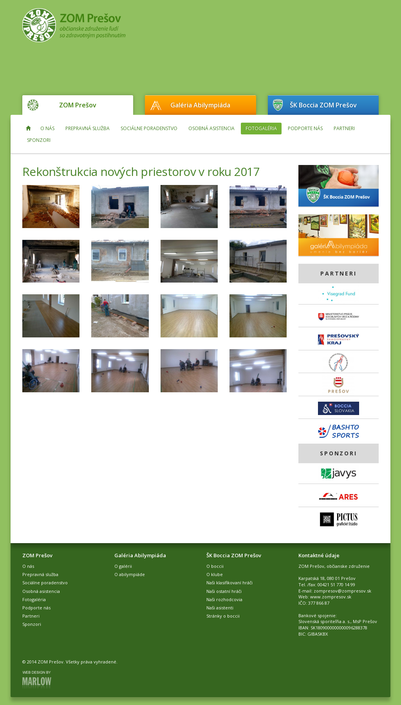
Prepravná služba (87, 128)
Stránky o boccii (223, 616)
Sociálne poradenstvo (149, 128)
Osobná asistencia (211, 128)
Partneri (344, 128)
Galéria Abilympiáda (200, 105)
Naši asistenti (219, 608)
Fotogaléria (261, 128)
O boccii (215, 566)
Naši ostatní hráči (224, 591)
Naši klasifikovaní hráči (229, 582)
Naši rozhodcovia (224, 599)
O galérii (123, 566)
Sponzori (39, 140)
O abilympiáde (129, 574)
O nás (47, 128)
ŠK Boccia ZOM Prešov (323, 105)
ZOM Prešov (77, 105)
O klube (214, 574)
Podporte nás (305, 128)
